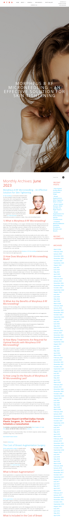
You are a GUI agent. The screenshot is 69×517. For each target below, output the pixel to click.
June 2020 (57, 402)
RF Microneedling (7, 195)
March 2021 (57, 382)
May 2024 (57, 299)
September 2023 (59, 317)
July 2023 (56, 321)
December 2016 (58, 497)
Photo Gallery (49, 2)
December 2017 (58, 470)
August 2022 (58, 344)
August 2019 (58, 425)
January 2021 (58, 387)
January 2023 (58, 333)
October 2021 (58, 366)
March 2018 (57, 463)
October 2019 (58, 421)
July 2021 (56, 373)
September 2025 (59, 263)
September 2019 (59, 423)
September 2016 (59, 504)
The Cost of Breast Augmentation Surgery (24, 445)
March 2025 (57, 276)
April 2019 (57, 434)
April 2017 (57, 488)
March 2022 (57, 355)
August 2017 (58, 479)
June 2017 (57, 484)
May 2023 (57, 326)
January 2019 (58, 441)
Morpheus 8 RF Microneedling (29, 251)
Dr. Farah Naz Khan (11, 215)
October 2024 (58, 287)
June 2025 (57, 269)
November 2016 (59, 499)
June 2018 (57, 457)
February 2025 (58, 278)
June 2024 (57, 296)
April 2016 (57, 515)
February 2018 (58, 466)
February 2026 (58, 251)
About (23, 2)
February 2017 (58, 493)
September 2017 (59, 477)
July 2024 (56, 294)
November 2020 (59, 391)
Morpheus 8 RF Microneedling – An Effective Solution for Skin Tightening (25, 191)
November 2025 (59, 258)
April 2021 (57, 380)
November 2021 (59, 364)
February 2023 (58, 330)
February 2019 (58, 439)
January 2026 (58, 254)
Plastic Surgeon (35, 427)
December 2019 (58, 416)
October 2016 (58, 502)
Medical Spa (11, 442)
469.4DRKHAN (62, 3)
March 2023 (57, 328)
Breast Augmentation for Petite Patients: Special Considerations (58, 215)
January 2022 (58, 360)
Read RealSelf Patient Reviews (10, 436)
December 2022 (58, 335)
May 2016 (57, 513)
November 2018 (59, 445)
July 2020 (56, 400)
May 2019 (57, 432)
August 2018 (58, 452)
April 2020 (57, 407)
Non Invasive (39, 2)
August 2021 (58, 371)
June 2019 (57, 430)
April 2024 (57, 301)
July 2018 (56, 454)
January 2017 (58, 495)
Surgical (30, 2)
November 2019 (59, 418)
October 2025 (58, 260)
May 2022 (57, 351)
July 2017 (56, 481)
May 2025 (57, 272)
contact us (29, 428)
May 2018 (57, 459)
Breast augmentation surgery (10, 448)
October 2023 (58, 315)
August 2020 (58, 398)
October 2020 (58, 393)
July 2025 (56, 267)
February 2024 (58, 306)
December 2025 (58, 256)
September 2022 (59, 342)
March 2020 (57, 409)
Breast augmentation (8, 499)
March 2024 (57, 303)
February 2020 (58, 411)
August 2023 (58, 319)
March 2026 (57, 249)
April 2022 (57, 353)
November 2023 (59, 312)
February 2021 (58, 384)
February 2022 (58, 357)
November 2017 (59, 472)
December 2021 (58, 362)
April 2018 (57, 461)
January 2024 (58, 308)
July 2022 (56, 346)
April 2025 (57, 274)
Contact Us (34, 5)
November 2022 (59, 337)
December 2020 (58, 389)
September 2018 (59, 450)
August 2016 (58, 506)
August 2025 (58, 265)
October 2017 (58, 475)
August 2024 (58, 292)
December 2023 (58, 310)
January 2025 (58, 281)
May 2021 (57, 378)
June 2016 (57, 511)
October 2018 (58, 448)
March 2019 (57, 436)
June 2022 (57, 348)
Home (17, 2)
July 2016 (56, 508)
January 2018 (58, 468)
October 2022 (58, 339)
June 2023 (57, 324)
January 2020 (58, 414)
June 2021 (57, 375)
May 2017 (57, 486)
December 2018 (58, 443)
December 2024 (58, 283)
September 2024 (59, 290)
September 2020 (59, 396)
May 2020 (57, 405)
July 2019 (56, 427)
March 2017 (57, 490)
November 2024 (59, 285)
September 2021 (59, 369)
